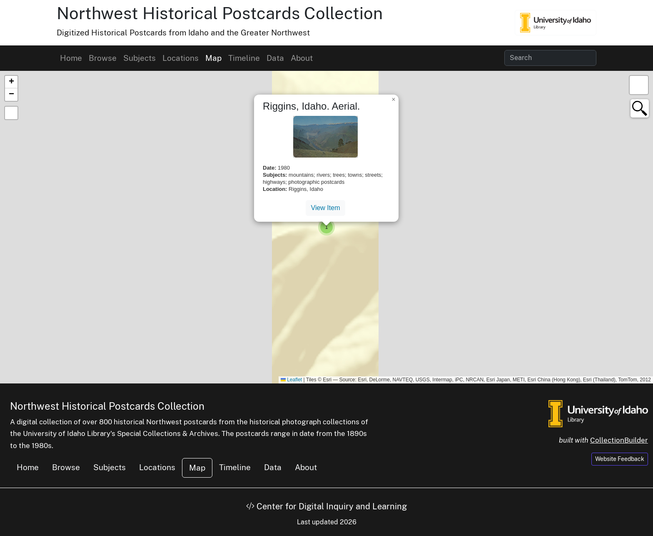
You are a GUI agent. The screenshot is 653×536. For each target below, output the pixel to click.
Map (213, 58)
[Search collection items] (550, 58)
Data (275, 58)
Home (71, 58)
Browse (103, 58)
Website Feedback (619, 459)
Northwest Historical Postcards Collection (220, 13)
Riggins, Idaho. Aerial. (311, 106)
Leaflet (291, 380)
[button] (326, 227)
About (302, 58)
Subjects (139, 58)
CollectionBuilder (619, 440)
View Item (325, 207)
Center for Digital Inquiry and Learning (326, 506)
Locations (180, 58)
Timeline (244, 58)
